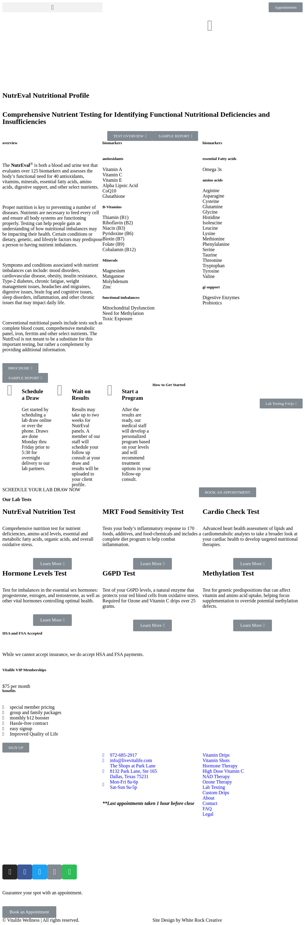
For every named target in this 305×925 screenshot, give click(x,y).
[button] (52, 7)
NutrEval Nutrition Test (38, 511)
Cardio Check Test (231, 511)
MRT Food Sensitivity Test (143, 511)
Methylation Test (228, 573)
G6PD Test (118, 573)
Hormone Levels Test (34, 573)
